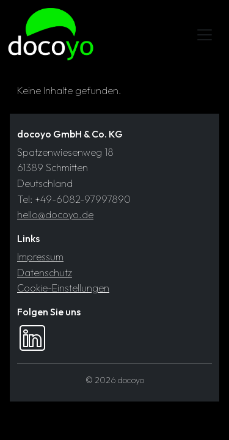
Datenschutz (44, 272)
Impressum (40, 257)
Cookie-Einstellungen (63, 288)
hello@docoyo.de (55, 214)
